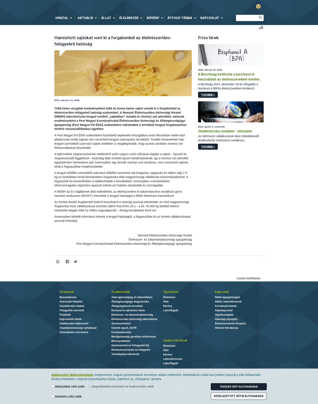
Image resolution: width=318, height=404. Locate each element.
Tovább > (208, 94)
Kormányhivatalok (226, 306)
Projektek (65, 314)
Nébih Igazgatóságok (227, 297)
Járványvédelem (121, 323)
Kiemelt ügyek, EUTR (124, 327)
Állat (166, 301)
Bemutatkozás (68, 297)
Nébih (114, 6)
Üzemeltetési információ (74, 332)
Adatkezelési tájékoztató (74, 323)
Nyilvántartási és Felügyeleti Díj (130, 345)
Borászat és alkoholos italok (128, 310)
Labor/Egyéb (170, 310)
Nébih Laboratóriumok (228, 301)
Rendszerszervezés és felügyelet (130, 349)
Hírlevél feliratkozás (226, 327)
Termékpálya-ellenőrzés (125, 354)
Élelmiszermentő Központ (230, 323)
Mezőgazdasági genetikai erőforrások (133, 336)
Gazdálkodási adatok (72, 306)
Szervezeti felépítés (71, 301)
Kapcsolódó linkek (71, 319)
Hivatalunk (67, 292)
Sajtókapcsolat (224, 310)
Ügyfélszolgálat (224, 314)
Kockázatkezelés (121, 332)
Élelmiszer (169, 297)
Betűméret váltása (261, 27)
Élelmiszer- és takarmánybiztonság (132, 314)
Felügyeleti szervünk (72, 310)
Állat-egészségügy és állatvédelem (131, 297)
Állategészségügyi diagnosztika (130, 301)
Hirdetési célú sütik (66, 396)
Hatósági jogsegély (226, 319)
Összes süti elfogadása (239, 386)
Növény (167, 306)
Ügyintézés (170, 292)
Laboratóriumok (172, 359)
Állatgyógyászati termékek (127, 306)
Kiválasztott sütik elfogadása (238, 396)
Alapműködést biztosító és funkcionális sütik (121, 386)
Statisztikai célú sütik (68, 386)
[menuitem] (64, 18)
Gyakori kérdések (175, 340)
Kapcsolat (222, 292)
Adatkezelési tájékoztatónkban (72, 374)
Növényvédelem (120, 341)
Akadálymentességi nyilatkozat (78, 327)
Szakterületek (120, 292)
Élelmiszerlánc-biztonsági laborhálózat (134, 319)
